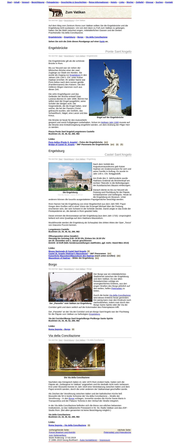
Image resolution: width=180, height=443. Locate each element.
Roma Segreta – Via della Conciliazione (67, 425)
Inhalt (16, 2)
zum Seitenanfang (57, 435)
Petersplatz (116, 288)
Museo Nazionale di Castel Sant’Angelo (67, 251)
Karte (102, 41)
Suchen (159, 2)
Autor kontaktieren (88, 440)
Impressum (105, 440)
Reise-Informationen (98, 2)
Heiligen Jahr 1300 (110, 122)
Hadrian (52, 80)
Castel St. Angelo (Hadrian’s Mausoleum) (68, 253)
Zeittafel (140, 2)
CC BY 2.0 (79, 195)
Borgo (80, 37)
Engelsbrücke (55, 37)
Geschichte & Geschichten (73, 2)
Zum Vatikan (80, 56)
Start (9, 2)
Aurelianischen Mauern (107, 185)
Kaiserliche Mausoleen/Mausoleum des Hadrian (71, 256)
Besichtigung (38, 2)
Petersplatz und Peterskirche (117, 432)
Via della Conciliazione (96, 37)
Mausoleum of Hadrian (59, 258)
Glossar (149, 2)
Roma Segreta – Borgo (59, 329)
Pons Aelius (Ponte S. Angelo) (63, 142)
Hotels (114, 2)
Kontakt (169, 2)
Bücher (130, 2)
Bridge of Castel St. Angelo (62, 144)
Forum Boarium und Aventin (62, 432)
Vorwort (25, 2)
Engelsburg (69, 37)
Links (121, 2)
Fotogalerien (53, 2)
